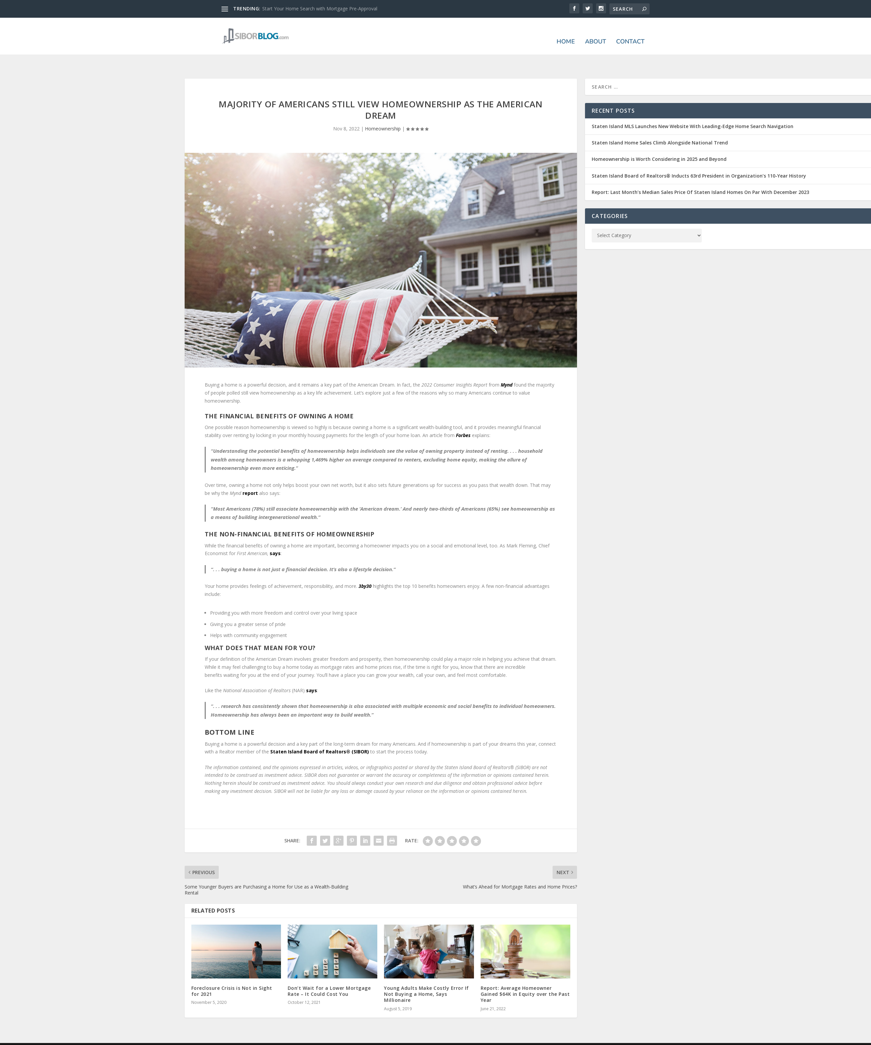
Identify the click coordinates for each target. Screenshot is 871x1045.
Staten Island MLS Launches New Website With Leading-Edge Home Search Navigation (692, 105)
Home (566, 32)
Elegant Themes (268, 1030)
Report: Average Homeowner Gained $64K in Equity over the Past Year (525, 973)
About (595, 32)
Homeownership (383, 108)
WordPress (330, 1030)
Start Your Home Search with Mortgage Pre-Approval (319, 8)
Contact (630, 32)
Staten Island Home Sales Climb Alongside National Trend (660, 122)
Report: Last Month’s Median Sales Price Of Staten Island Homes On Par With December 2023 (700, 171)
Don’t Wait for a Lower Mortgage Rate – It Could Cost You (329, 970)
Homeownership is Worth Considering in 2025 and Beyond (659, 138)
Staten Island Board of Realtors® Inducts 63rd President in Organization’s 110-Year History (699, 155)
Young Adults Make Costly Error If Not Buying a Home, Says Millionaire (426, 973)
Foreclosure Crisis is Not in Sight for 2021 (231, 970)
